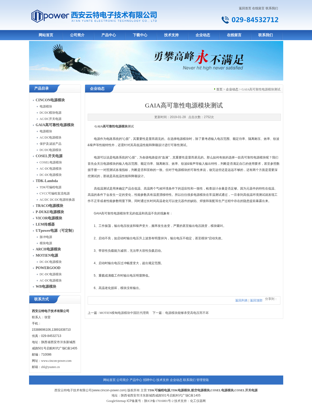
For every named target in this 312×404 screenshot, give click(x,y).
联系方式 (41, 299)
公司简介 (77, 35)
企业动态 (203, 35)
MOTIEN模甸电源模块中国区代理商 (124, 313)
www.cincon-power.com (56, 361)
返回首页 (245, 8)
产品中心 (108, 35)
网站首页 (46, 35)
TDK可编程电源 (159, 390)
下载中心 (140, 35)
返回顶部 (256, 300)
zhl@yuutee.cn (50, 367)
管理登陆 (202, 380)
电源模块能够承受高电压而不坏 (187, 313)
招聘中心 (149, 380)
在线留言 (258, 8)
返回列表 (241, 300)
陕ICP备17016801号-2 (159, 401)
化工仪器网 (198, 401)
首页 (219, 89)
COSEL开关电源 (246, 390)
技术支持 (171, 35)
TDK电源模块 (180, 390)
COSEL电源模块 (222, 390)
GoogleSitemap (116, 401)
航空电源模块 (200, 390)
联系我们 (272, 8)
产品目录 (41, 88)
